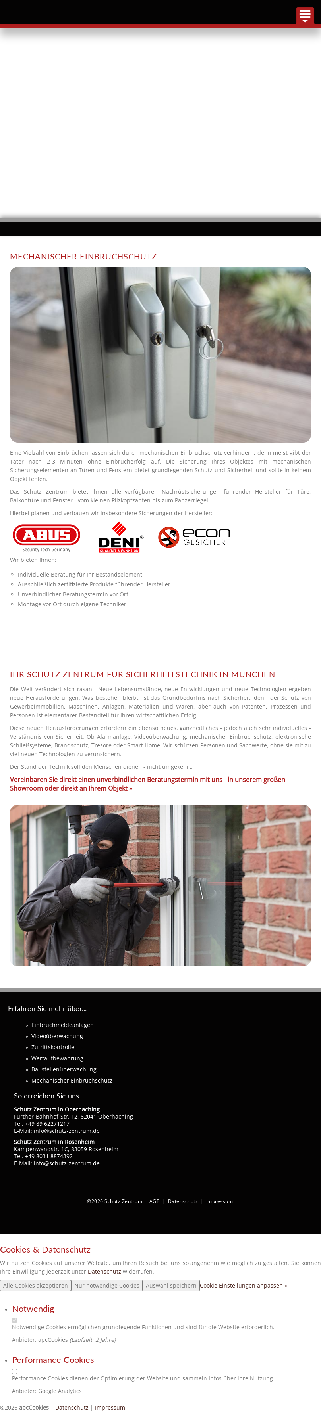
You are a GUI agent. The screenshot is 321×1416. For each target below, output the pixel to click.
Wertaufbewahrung (57, 1058)
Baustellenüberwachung (64, 1069)
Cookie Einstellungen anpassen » (243, 1285)
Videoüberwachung (57, 1036)
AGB (154, 1201)
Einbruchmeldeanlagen (62, 1025)
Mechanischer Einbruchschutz (71, 1080)
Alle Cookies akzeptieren (35, 1285)
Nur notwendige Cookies (106, 1285)
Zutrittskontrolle (52, 1047)
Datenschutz (183, 1201)
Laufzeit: (83, 1339)
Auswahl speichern (171, 1285)
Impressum (219, 1201)
